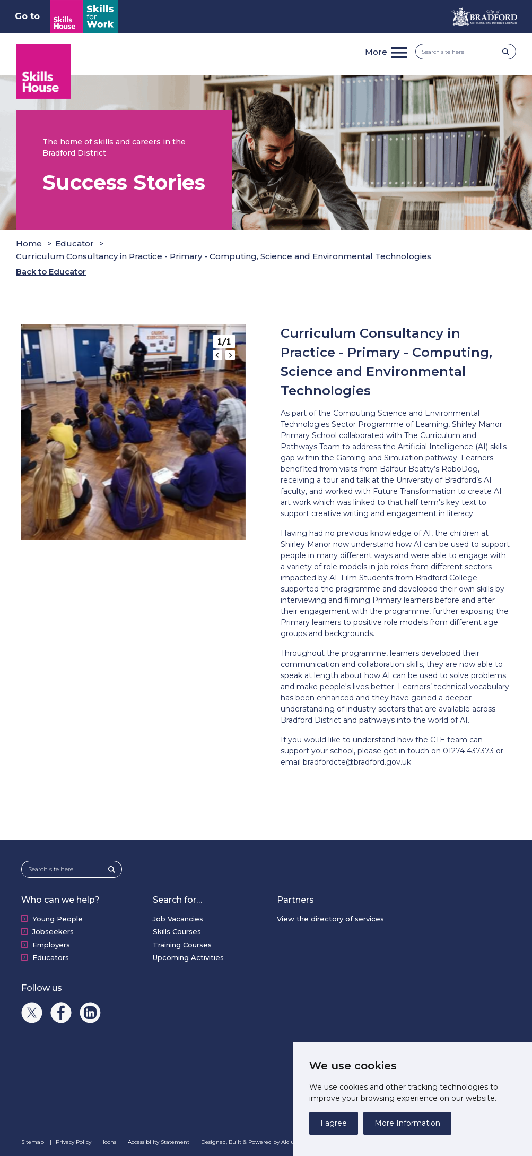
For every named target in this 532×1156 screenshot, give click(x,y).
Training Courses (182, 944)
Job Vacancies (178, 918)
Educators (50, 957)
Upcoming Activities (188, 957)
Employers (51, 944)
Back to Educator (51, 272)
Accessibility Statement (159, 1141)
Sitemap (33, 1141)
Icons (110, 1141)
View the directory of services (330, 918)
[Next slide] (230, 355)
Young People (57, 918)
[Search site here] (462, 52)
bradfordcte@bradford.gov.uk (357, 762)
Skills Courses (177, 931)
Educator (74, 243)
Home (29, 243)
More (376, 52)
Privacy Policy (74, 1141)
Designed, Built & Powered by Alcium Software (269, 1142)
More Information (407, 1123)
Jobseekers (53, 931)
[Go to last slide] (217, 355)
